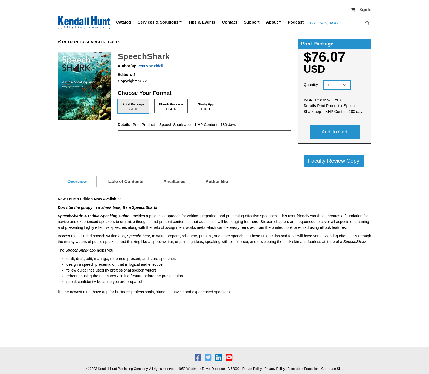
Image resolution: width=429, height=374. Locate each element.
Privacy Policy (275, 369)
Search (367, 23)
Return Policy (252, 369)
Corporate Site (332, 369)
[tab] (133, 106)
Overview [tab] (77, 181)
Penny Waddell (149, 66)
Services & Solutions (158, 22)
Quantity (311, 84)
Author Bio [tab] (216, 181)
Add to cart (334, 132)
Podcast (296, 22)
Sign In (365, 9)
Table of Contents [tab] (125, 181)
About (272, 22)
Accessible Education (303, 369)
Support (252, 22)
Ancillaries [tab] (174, 181)
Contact (229, 22)
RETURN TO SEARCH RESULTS (89, 42)
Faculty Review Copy (334, 161)
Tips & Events (201, 22)
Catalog (123, 22)
